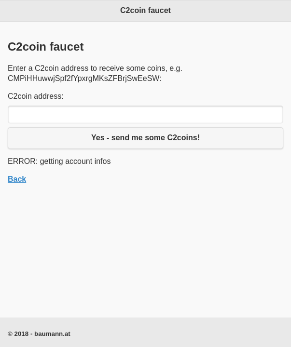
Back (17, 179)
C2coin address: (36, 96)
